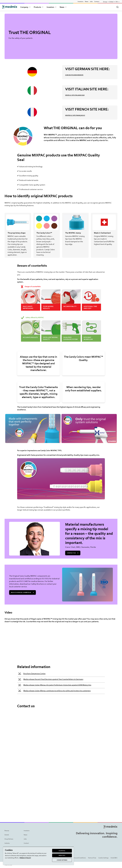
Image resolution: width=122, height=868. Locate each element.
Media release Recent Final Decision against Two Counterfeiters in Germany (53, 679)
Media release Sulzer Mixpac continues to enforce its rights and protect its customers (57, 690)
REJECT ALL (62, 855)
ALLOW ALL (62, 850)
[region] (38, 856)
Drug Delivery (9, 839)
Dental (7, 835)
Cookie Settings (103, 858)
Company (26, 7)
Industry (7, 843)
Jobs (91, 1)
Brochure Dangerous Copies (34, 673)
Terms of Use (92, 858)
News (86, 1)
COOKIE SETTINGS (62, 860)
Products (39, 7)
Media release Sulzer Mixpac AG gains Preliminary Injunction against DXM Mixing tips (57, 685)
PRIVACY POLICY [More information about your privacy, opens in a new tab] (25, 858)
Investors (80, 1)
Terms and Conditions (79, 858)
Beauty (7, 830)
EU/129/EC (114, 858)
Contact (96, 1)
